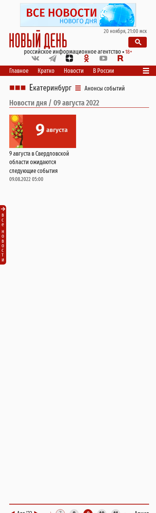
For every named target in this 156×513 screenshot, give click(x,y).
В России (103, 70)
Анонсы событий (105, 88)
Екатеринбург (50, 87)
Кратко (46, 70)
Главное (18, 70)
